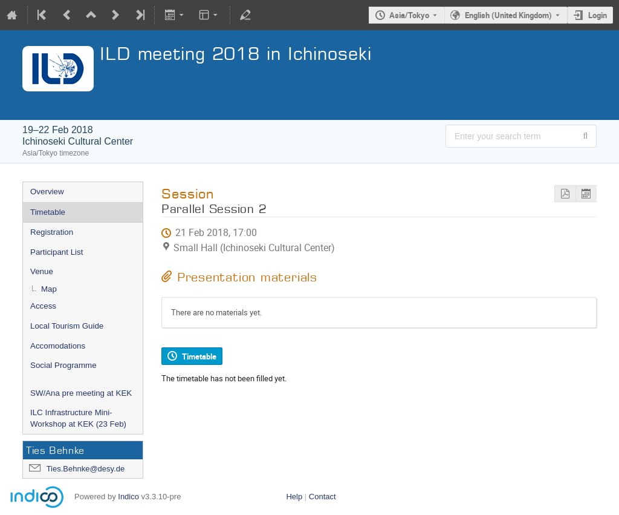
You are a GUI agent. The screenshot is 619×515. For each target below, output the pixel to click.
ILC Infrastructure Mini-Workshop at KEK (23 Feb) (78, 418)
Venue (41, 271)
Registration (51, 232)
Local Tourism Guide (66, 325)
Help (294, 496)
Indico (128, 496)
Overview (47, 191)
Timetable (47, 212)
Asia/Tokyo (409, 15)
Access (43, 305)
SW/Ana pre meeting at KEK (81, 393)
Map (49, 289)
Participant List (56, 252)
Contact (322, 496)
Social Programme (63, 365)
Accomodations (57, 345)
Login (597, 15)
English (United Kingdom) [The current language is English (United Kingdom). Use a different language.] (508, 15)
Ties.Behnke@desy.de (86, 468)
